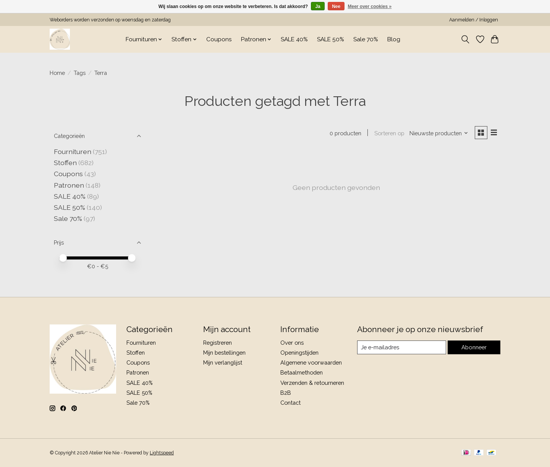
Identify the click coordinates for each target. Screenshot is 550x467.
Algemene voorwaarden (311, 362)
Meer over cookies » (370, 6)
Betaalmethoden (301, 372)
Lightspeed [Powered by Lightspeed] (162, 453)
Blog (393, 39)
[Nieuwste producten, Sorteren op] (438, 133)
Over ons (292, 342)
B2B (285, 392)
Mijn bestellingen (224, 352)
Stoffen (65, 163)
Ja (317, 6)
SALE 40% (294, 39)
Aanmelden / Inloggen (473, 20)
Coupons (219, 39)
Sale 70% (365, 39)
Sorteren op (389, 133)
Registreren (217, 342)
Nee (336, 6)
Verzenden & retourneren (312, 382)
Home (57, 73)
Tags (80, 73)
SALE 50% (330, 39)
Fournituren (72, 152)
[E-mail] (401, 347)
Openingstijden (299, 352)
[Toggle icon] (465, 39)
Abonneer (473, 347)
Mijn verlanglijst (222, 362)
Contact (290, 402)
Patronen (69, 185)
